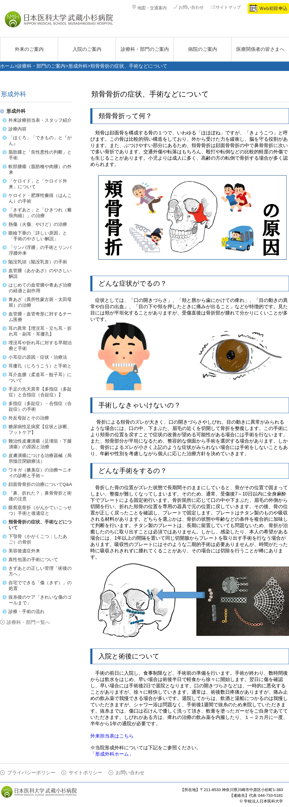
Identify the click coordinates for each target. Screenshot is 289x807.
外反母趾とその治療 (28, 417)
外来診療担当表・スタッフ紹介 (40, 120)
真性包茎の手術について (33, 559)
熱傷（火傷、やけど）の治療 (37, 224)
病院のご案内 (202, 49)
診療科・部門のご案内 (145, 49)
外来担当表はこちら (112, 735)
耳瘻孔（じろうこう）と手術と (40, 365)
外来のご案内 (29, 49)
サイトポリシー (85, 772)
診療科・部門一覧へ (28, 622)
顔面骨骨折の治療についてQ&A (40, 484)
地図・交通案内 (149, 7)
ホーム (7, 66)
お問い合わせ (188, 7)
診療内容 (17, 128)
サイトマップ (225, 7)
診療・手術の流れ (26, 611)
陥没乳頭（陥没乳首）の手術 (37, 261)
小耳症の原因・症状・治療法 (37, 357)
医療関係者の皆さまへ (260, 49)
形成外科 (78, 66)
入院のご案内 (87, 49)
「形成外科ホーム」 (112, 753)
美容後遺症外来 (24, 550)
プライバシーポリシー (31, 772)
